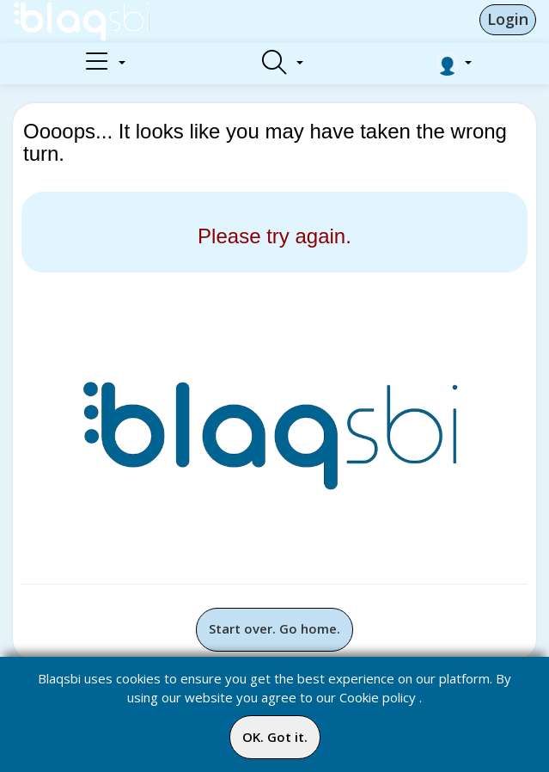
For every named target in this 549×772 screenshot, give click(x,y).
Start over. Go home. (274, 628)
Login (507, 19)
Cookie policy (377, 697)
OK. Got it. (275, 736)
